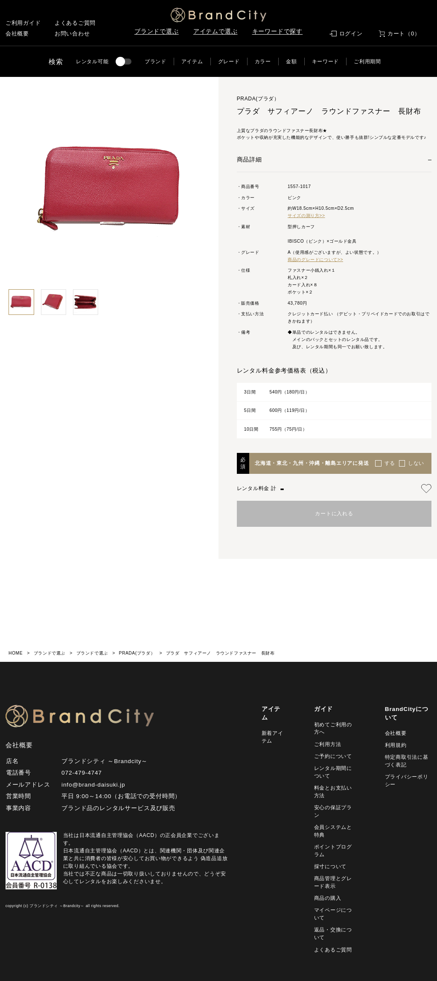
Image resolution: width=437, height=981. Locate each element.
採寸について (330, 866)
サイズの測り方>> (306, 215)
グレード (229, 62)
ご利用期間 (367, 62)
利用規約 (396, 745)
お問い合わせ (72, 33)
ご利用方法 (327, 744)
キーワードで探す (277, 31)
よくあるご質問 (75, 23)
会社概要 (17, 33)
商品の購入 (327, 898)
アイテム (192, 62)
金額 (291, 62)
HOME (16, 653)
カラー (263, 62)
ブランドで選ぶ (156, 31)
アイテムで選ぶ (215, 31)
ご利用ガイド (23, 23)
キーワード (325, 62)
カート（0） (403, 33)
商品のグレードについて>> (315, 259)
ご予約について (333, 756)
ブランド (155, 62)
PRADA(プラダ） (137, 653)
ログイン (351, 33)
